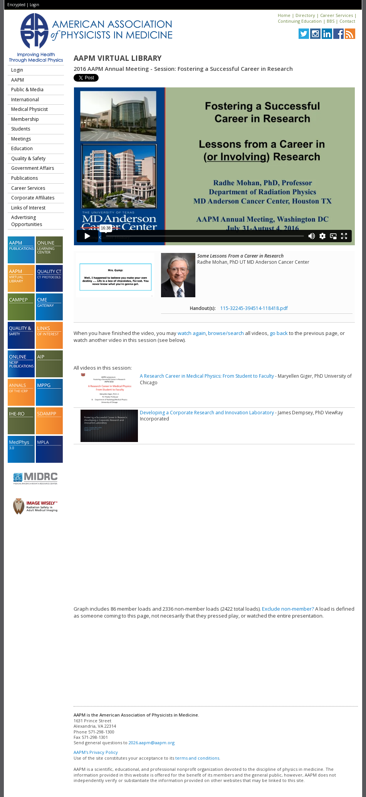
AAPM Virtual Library (117, 58)
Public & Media (27, 89)
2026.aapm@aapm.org (152, 742)
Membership (25, 119)
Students (20, 129)
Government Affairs (32, 168)
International (25, 99)
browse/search (226, 333)
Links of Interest (28, 207)
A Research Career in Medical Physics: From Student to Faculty (207, 376)
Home (284, 15)
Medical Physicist (29, 109)
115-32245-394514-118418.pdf (254, 308)
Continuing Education (300, 21)
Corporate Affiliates (32, 197)
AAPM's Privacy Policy (96, 752)
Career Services (336, 15)
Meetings (21, 139)
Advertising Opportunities (26, 221)
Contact (347, 21)
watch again (192, 333)
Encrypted (16, 4)
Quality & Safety (28, 158)
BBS (330, 21)
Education (22, 148)
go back (279, 333)
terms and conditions (197, 758)
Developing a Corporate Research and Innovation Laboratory (207, 412)
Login (34, 4)
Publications (24, 178)
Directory (305, 15)
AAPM (17, 80)
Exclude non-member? (288, 608)
